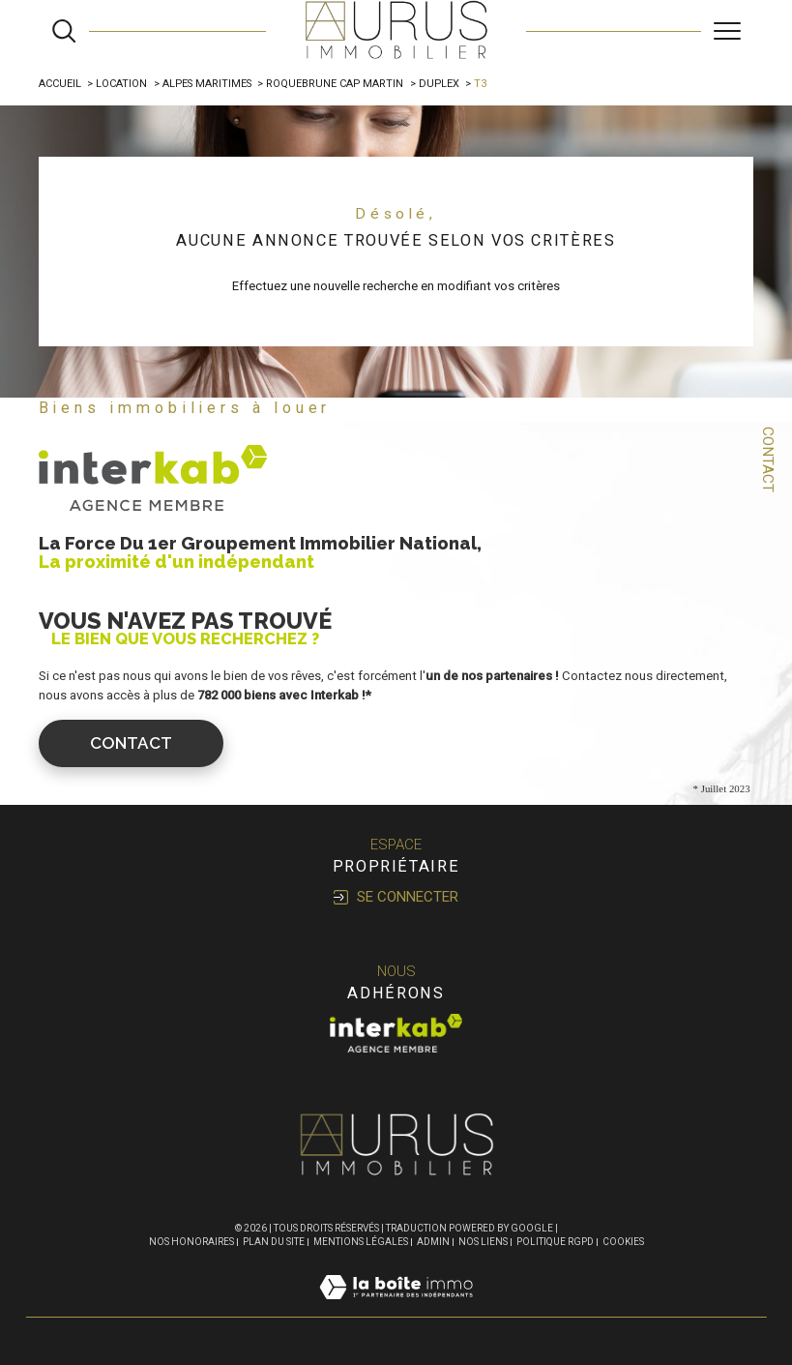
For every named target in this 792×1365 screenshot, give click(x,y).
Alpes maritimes (206, 83)
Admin (433, 1241)
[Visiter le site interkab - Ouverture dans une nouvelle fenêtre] (396, 1033)
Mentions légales (360, 1241)
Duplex (439, 83)
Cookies (623, 1241)
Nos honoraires (191, 1241)
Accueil (60, 83)
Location (121, 83)
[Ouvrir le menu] (727, 31)
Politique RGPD (555, 1241)
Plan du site (274, 1241)
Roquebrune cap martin (334, 83)
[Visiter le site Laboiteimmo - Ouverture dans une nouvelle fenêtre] (396, 1307)
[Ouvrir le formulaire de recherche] (63, 31)
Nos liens (483, 1241)
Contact (768, 459)
